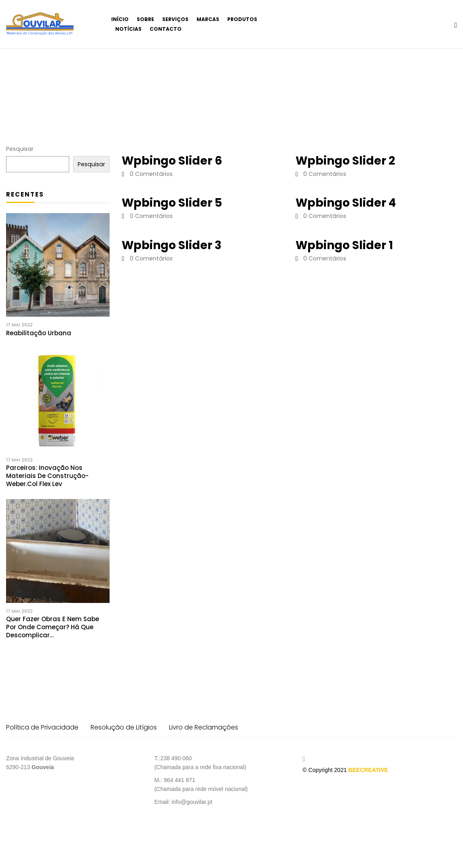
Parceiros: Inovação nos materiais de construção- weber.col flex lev (47, 475)
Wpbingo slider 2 (345, 161)
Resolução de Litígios (124, 727)
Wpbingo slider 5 (172, 203)
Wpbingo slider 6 (172, 161)
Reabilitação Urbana (38, 333)
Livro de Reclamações (203, 727)
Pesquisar (20, 149)
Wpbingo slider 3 (172, 245)
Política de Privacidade (42, 727)
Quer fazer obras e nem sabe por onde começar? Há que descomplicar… (52, 627)
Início (18, 87)
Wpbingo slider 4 (346, 203)
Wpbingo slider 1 (344, 245)
